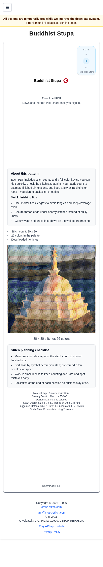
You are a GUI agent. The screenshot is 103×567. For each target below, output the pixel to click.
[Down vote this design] (86, 67)
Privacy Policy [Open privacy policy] (51, 532)
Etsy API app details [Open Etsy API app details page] (51, 526)
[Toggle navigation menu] (7, 7)
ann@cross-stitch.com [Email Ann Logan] (52, 512)
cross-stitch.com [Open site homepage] (51, 507)
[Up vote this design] (86, 54)
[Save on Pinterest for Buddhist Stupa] (66, 80)
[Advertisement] (51, 136)
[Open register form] (51, 98)
